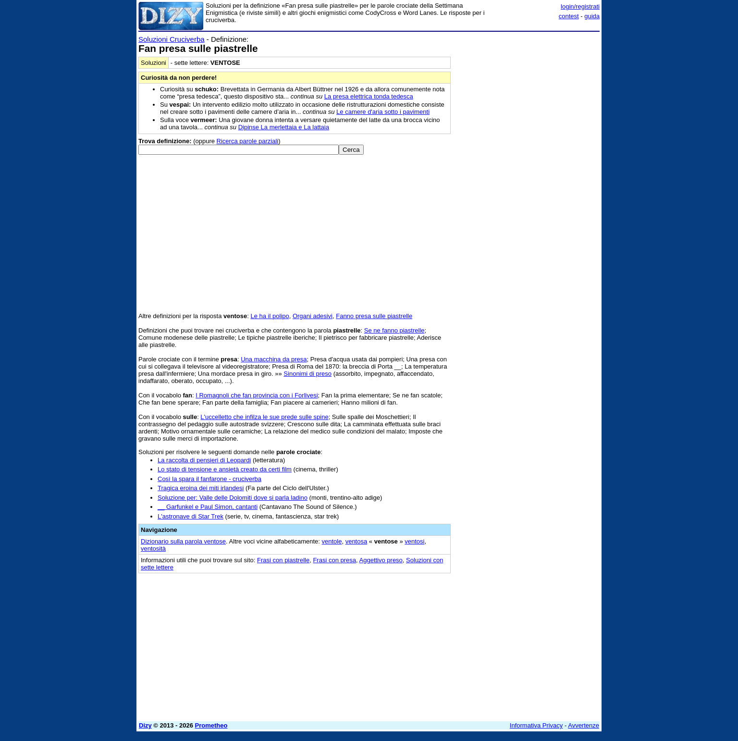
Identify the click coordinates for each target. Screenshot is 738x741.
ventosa (356, 541)
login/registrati (580, 6)
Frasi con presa (334, 560)
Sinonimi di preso (307, 373)
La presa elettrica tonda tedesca (368, 96)
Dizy (145, 725)
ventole (332, 541)
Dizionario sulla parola (183, 541)
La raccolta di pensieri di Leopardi (204, 460)
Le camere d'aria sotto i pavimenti (383, 111)
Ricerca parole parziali (248, 141)
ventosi (414, 541)
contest (569, 16)
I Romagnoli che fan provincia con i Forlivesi (257, 395)
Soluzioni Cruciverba (171, 39)
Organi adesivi (312, 316)
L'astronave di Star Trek (190, 516)
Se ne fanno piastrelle (394, 330)
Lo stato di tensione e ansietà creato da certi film (225, 469)
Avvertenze (583, 725)
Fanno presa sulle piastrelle (374, 316)
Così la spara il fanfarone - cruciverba (209, 478)
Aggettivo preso (381, 560)
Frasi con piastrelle (283, 560)
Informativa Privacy (536, 725)
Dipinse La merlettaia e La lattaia (283, 127)
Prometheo (211, 725)
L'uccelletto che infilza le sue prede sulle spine (264, 416)
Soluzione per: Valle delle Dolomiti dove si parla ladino (233, 497)
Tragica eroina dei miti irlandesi (201, 488)
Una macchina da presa (274, 359)
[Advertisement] (527, 179)
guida (592, 16)
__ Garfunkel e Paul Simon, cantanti (208, 506)
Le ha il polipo (269, 316)
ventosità (153, 548)
